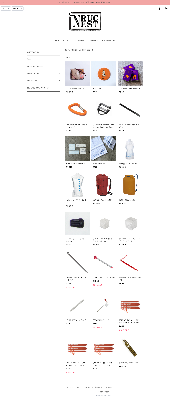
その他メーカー (33, 73)
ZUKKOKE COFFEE (35, 66)
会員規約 (109, 387)
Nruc (29, 59)
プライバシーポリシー (74, 387)
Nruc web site (108, 41)
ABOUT (66, 41)
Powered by (103, 396)
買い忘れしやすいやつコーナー (38, 88)
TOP (57, 41)
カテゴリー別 (32, 81)
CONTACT (93, 41)
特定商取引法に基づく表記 (93, 387)
